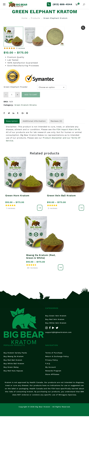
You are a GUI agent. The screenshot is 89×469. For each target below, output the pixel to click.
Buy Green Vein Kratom (55, 368)
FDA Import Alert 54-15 (68, 182)
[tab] (56, 173)
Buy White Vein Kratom (55, 376)
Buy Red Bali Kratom (13, 413)
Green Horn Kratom (17, 248)
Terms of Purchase (53, 405)
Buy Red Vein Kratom (54, 372)
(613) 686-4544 (62, 4)
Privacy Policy (51, 413)
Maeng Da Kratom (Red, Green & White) (41, 309)
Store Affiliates (52, 427)
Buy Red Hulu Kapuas (13, 423)
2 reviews (20, 100)
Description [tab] (12, 173)
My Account (50, 420)
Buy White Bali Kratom (14, 416)
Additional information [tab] (34, 173)
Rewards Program (53, 423)
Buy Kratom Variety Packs (15, 405)
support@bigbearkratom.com (58, 385)
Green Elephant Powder (16, 139)
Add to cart (30, 147)
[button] (83, 28)
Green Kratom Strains (25, 157)
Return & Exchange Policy (57, 409)
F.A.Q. (47, 416)
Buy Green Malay (11, 420)
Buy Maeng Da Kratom (14, 409)
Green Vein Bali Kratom (61, 248)
